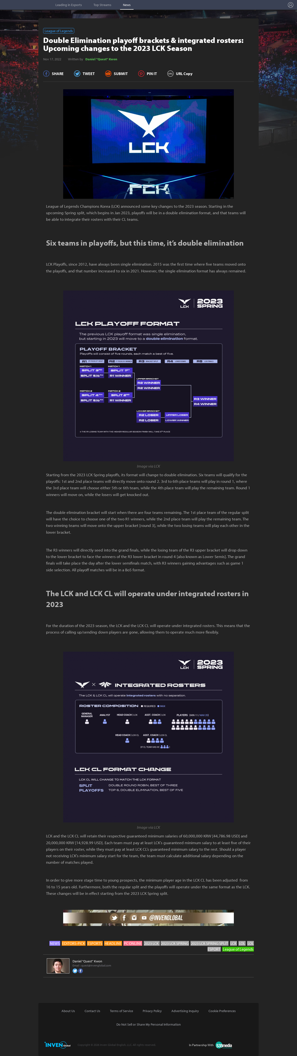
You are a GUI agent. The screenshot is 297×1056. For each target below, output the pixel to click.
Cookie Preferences (222, 1011)
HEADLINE (113, 943)
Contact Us (92, 1011)
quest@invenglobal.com (96, 965)
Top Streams (102, 5)
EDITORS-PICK (73, 943)
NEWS (55, 943)
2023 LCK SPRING (175, 943)
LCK (233, 943)
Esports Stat (27, 5)
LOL (242, 943)
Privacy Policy (152, 1011)
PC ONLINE (133, 943)
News (127, 5)
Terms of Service (121, 1011)
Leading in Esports (68, 5)
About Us (68, 1011)
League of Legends (59, 30)
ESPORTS (95, 943)
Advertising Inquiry (185, 1011)
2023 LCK (151, 943)
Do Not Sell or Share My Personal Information (148, 1024)
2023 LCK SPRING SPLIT (209, 943)
